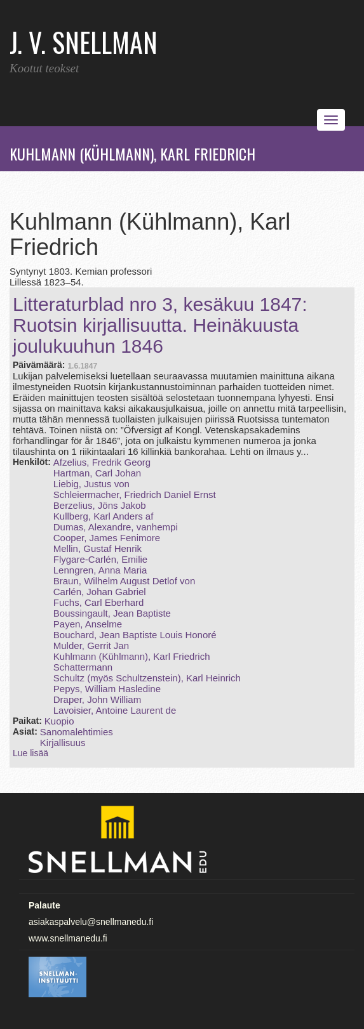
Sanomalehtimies (76, 731)
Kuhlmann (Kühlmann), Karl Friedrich (131, 656)
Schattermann (82, 667)
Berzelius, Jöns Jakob (99, 505)
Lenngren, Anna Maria (100, 570)
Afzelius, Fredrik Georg (102, 462)
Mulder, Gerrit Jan (91, 645)
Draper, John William (97, 699)
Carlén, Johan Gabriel (99, 591)
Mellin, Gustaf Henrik (97, 548)
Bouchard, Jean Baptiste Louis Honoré (135, 634)
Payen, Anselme (87, 624)
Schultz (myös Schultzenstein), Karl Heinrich (147, 677)
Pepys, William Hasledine (107, 688)
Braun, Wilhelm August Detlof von (124, 580)
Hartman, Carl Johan (97, 473)
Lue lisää (30, 753)
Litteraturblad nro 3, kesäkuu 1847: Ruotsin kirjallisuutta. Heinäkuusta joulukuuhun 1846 (160, 325)
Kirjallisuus (63, 742)
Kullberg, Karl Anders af (103, 516)
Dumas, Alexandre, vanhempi (115, 526)
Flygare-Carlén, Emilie (100, 559)
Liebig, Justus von (91, 483)
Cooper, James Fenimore (106, 537)
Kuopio (59, 721)
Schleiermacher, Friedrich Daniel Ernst (134, 494)
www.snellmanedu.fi (68, 938)
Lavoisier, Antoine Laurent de (114, 710)
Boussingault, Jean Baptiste (112, 613)
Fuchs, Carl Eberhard (98, 602)
